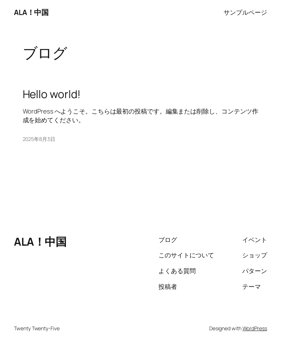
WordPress (255, 328)
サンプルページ (245, 12)
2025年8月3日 (39, 138)
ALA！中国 (31, 12)
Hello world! (52, 94)
